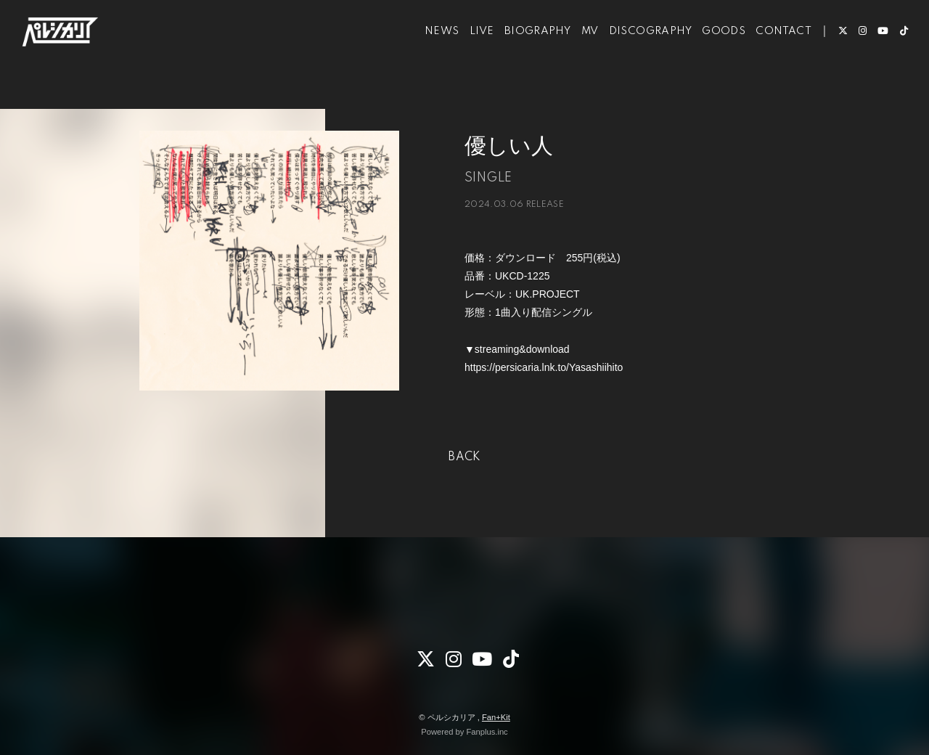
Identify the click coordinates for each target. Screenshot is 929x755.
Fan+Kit (496, 717)
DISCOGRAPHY (635, 57)
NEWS (427, 57)
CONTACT (769, 57)
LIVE (466, 57)
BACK (464, 457)
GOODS (709, 57)
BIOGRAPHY (522, 57)
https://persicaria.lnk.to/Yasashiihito (543, 367)
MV (575, 57)
